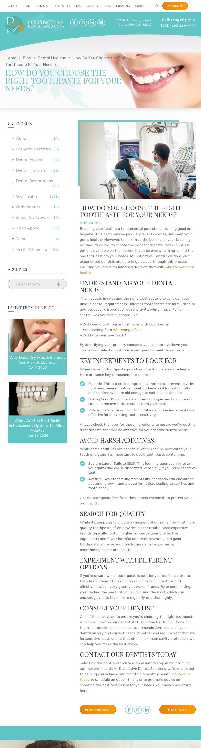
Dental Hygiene (30, 159)
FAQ (78, 5)
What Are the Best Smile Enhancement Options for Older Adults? (37, 425)
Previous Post (98, 710)
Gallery (92, 5)
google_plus (138, 709)
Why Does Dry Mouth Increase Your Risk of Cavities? (37, 360)
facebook (74, 22)
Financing (123, 5)
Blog (107, 5)
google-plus (83, 22)
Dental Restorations (34, 180)
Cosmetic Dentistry (33, 148)
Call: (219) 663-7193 (179, 19)
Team (26, 5)
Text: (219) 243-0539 (178, 25)
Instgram (101, 22)
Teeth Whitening (31, 249)
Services (42, 5)
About (12, 5)
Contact (141, 5)
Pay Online (175, 6)
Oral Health (26, 196)
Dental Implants (31, 170)
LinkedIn (92, 22)
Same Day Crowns (33, 217)
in (147, 709)
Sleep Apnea (62, 5)
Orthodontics (28, 206)
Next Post (177, 710)
